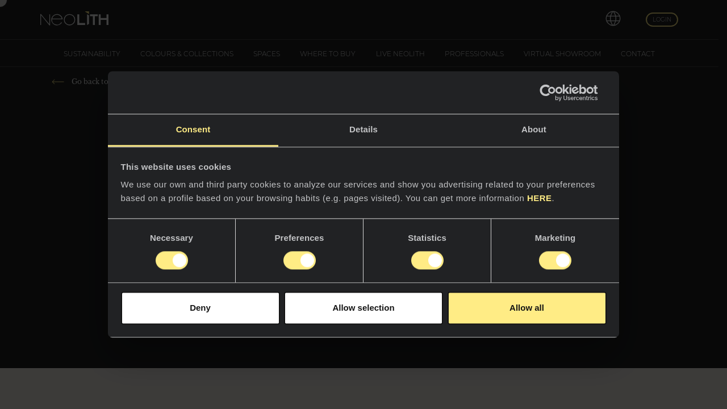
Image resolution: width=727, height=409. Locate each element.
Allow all (526, 307)
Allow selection (363, 307)
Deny (200, 307)
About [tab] (533, 129)
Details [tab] (363, 129)
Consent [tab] (193, 129)
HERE (539, 198)
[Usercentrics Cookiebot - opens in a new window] (557, 92)
